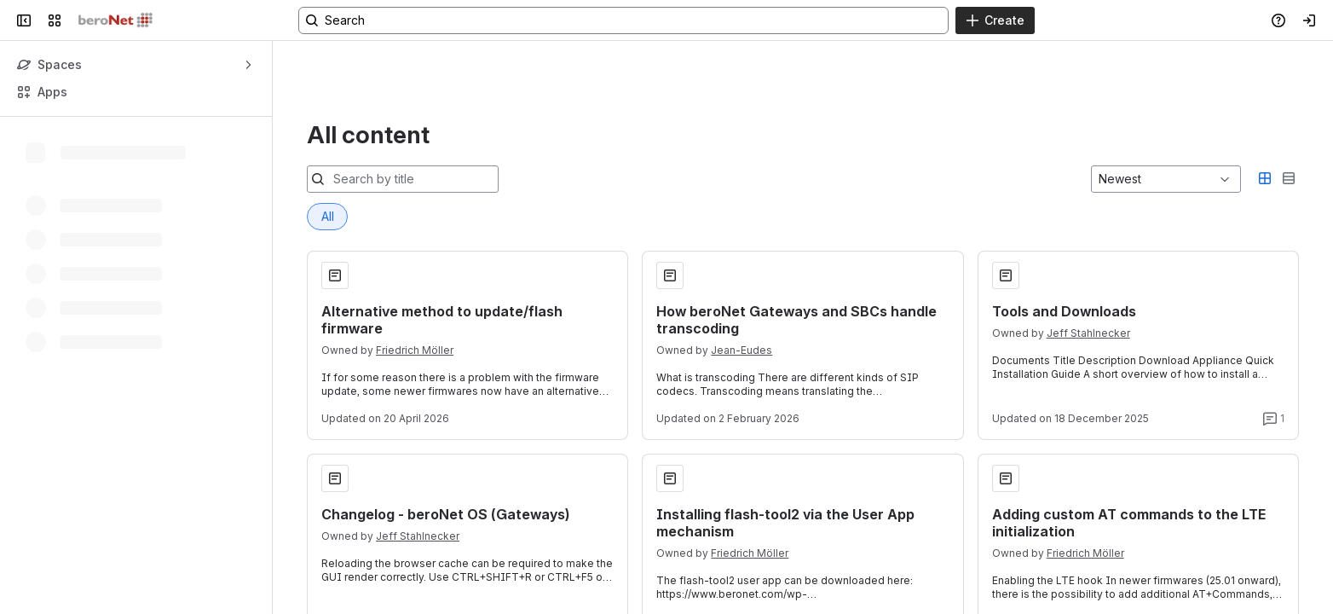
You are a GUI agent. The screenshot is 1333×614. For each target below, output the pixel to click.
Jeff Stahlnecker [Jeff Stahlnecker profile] (1088, 247)
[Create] (995, 20)
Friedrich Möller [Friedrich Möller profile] (414, 264)
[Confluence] (115, 20)
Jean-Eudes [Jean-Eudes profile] (741, 264)
